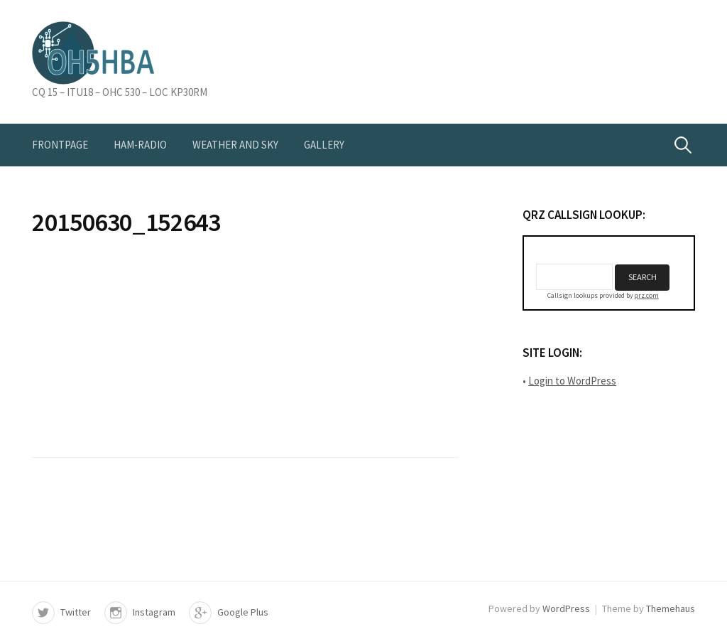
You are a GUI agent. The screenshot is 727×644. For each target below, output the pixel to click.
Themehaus (670, 608)
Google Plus (242, 612)
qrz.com (647, 295)
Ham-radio (140, 144)
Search (642, 277)
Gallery (324, 144)
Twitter (75, 612)
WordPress (566, 608)
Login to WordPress (572, 380)
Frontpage (60, 144)
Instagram (154, 612)
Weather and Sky (235, 144)
